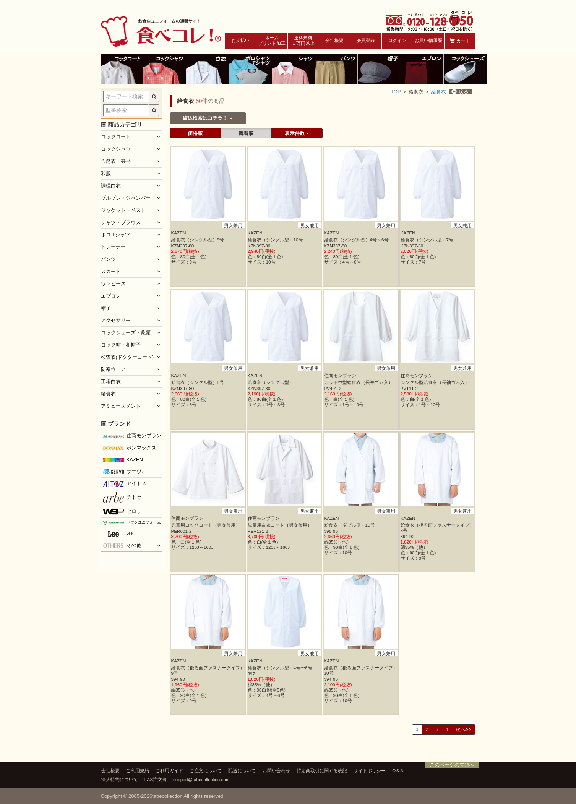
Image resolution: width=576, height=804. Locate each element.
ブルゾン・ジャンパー (126, 198)
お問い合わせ (276, 770)
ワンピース (113, 283)
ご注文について (206, 770)
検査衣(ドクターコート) (127, 357)
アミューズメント (121, 406)
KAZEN (123, 459)
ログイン (397, 40)
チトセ (122, 497)
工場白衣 (111, 381)
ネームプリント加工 (272, 40)
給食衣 (438, 91)
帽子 (106, 308)
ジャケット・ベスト (123, 210)
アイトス (124, 483)
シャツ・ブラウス (121, 222)
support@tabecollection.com (201, 779)
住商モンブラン (132, 435)
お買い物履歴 (428, 40)
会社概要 (334, 40)
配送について (242, 770)
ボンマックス (129, 448)
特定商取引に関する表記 (322, 770)
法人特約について (119, 779)
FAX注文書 (155, 779)
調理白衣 (111, 186)
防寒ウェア (113, 369)
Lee (118, 533)
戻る (460, 91)
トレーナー (113, 247)
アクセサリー (116, 320)
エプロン (111, 296)
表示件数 (297, 133)
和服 (106, 173)
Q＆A (397, 770)
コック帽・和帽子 (121, 345)
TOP (396, 91)
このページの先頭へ (452, 765)
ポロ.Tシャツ (115, 235)
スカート (111, 271)
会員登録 (366, 40)
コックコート (116, 137)
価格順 (195, 133)
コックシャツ (116, 149)
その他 (122, 545)
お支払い (240, 40)
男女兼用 (233, 225)
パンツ (108, 259)
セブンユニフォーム (132, 522)
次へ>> (463, 729)
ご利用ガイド (169, 770)
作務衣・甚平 (116, 161)
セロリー (124, 511)
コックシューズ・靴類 (126, 332)
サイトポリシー (370, 770)
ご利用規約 (137, 770)
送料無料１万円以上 (303, 40)
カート (459, 41)
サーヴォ (124, 471)
